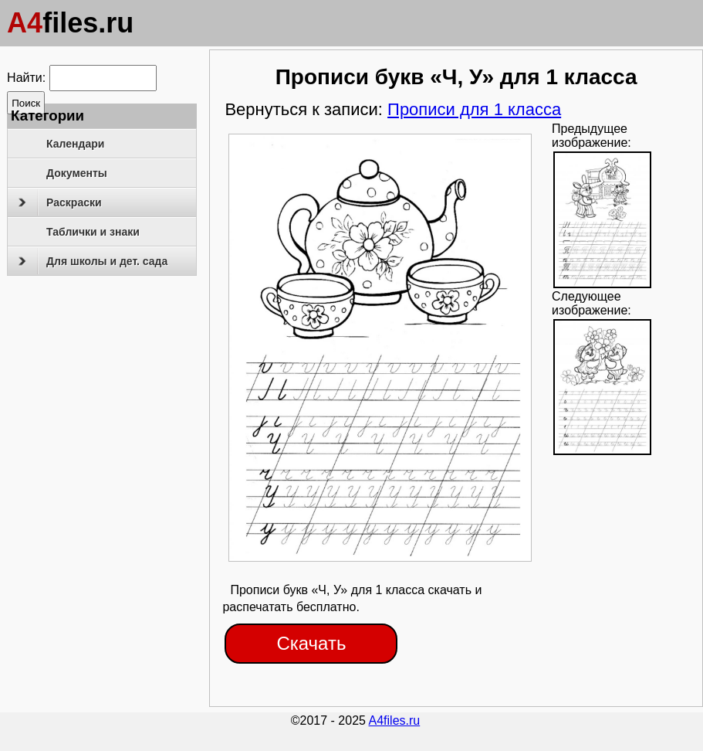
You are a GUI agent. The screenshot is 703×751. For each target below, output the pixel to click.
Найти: (26, 77)
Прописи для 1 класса (474, 109)
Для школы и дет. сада (93, 261)
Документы (76, 173)
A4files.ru (395, 720)
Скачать (311, 643)
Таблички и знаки (93, 232)
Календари (75, 144)
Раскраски (60, 202)
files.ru (70, 23)
